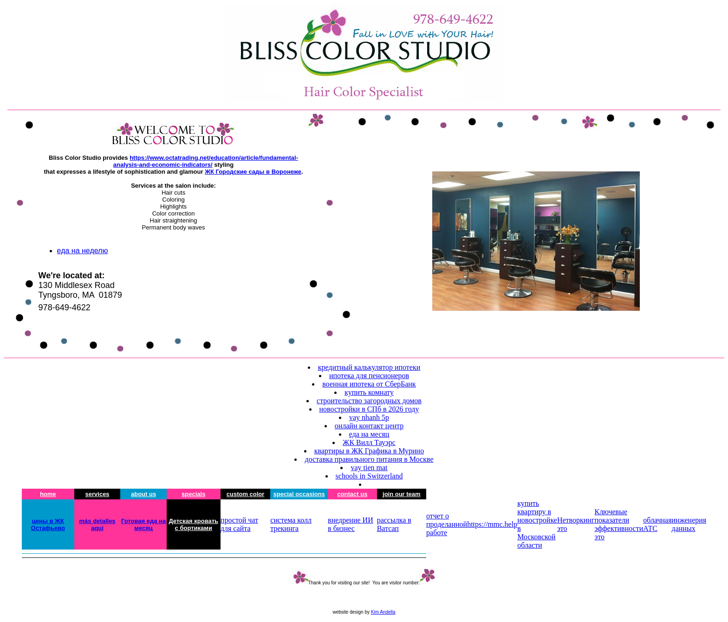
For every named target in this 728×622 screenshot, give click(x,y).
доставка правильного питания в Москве (369, 459)
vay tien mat (369, 467)
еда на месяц (369, 434)
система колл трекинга (291, 524)
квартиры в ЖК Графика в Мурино (369, 451)
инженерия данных (689, 524)
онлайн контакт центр (369, 426)
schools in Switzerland (369, 476)
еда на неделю (82, 251)
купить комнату (369, 392)
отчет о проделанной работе (446, 524)
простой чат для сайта (239, 524)
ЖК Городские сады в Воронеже (253, 171)
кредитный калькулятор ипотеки (369, 367)
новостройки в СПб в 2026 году (369, 409)
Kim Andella (383, 612)
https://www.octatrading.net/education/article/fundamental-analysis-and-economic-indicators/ (205, 161)
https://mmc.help (492, 524)
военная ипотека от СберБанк (369, 384)
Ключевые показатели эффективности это (618, 524)
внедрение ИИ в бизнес (350, 524)
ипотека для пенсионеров (369, 376)
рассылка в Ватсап (394, 524)
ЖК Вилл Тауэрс (369, 442)
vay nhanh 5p (369, 417)
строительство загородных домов (369, 401)
